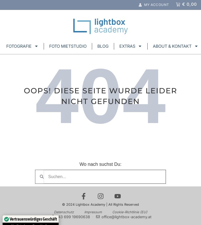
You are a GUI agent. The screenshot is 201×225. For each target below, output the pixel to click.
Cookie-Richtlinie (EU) (129, 212)
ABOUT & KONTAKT (175, 46)
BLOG (103, 46)
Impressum (93, 212)
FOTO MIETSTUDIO (68, 46)
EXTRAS (130, 46)
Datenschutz (64, 212)
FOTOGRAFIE (22, 46)
